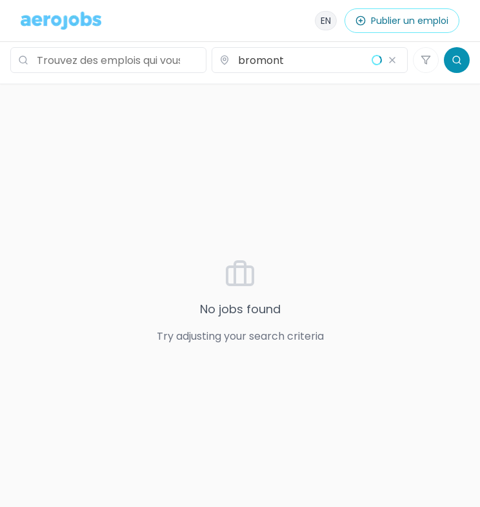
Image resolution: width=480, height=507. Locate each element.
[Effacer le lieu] (392, 60)
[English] (326, 20)
